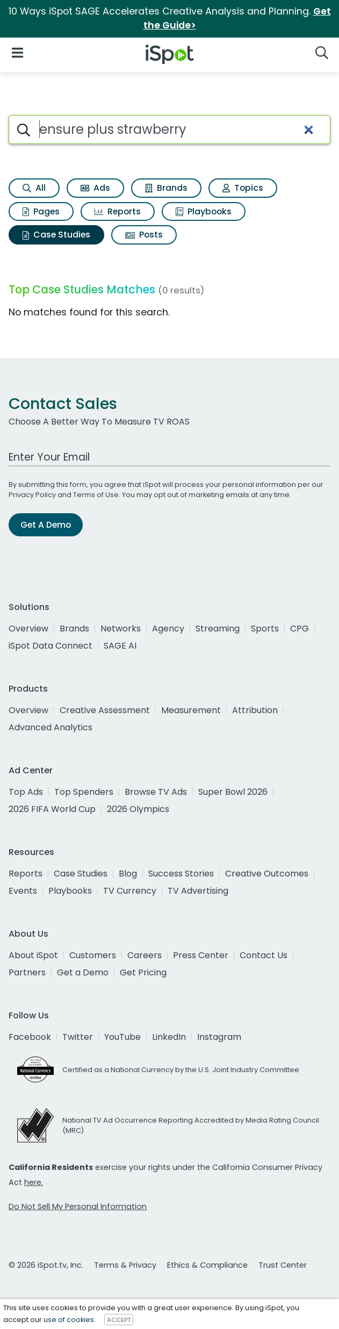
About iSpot (33, 955)
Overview (28, 628)
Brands (166, 188)
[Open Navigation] (17, 52)
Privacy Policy (32, 494)
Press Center (200, 955)
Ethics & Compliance (207, 1265)
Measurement (191, 710)
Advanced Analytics (50, 727)
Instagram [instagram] (219, 1037)
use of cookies (69, 1319)
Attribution (255, 710)
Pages (41, 211)
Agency (168, 628)
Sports (265, 628)
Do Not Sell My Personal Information (78, 1206)
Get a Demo (83, 972)
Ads (95, 188)
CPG (299, 628)
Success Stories (181, 873)
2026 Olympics (138, 809)
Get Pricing (143, 972)
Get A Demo (45, 525)
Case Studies (56, 234)
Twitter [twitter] (77, 1037)
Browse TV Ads (156, 792)
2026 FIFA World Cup (52, 809)
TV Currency (129, 891)
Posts (144, 234)
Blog (128, 873)
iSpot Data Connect (50, 646)
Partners (27, 972)
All (34, 188)
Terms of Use (96, 494)
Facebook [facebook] (30, 1037)
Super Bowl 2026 (233, 792)
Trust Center (282, 1265)
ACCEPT (119, 1320)
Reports (118, 211)
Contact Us (263, 955)
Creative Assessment (105, 710)
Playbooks (204, 211)
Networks (120, 628)
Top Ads (26, 792)
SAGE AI (120, 646)
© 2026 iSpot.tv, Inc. (46, 1265)
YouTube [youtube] (122, 1037)
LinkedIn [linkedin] (169, 1037)
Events (23, 891)
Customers (92, 955)
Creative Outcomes (266, 873)
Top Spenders (83, 792)
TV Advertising (198, 891)
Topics (242, 188)
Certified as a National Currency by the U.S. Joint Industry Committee (180, 1069)
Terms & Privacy (125, 1265)
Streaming (218, 628)
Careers (144, 955)
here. (33, 1182)
